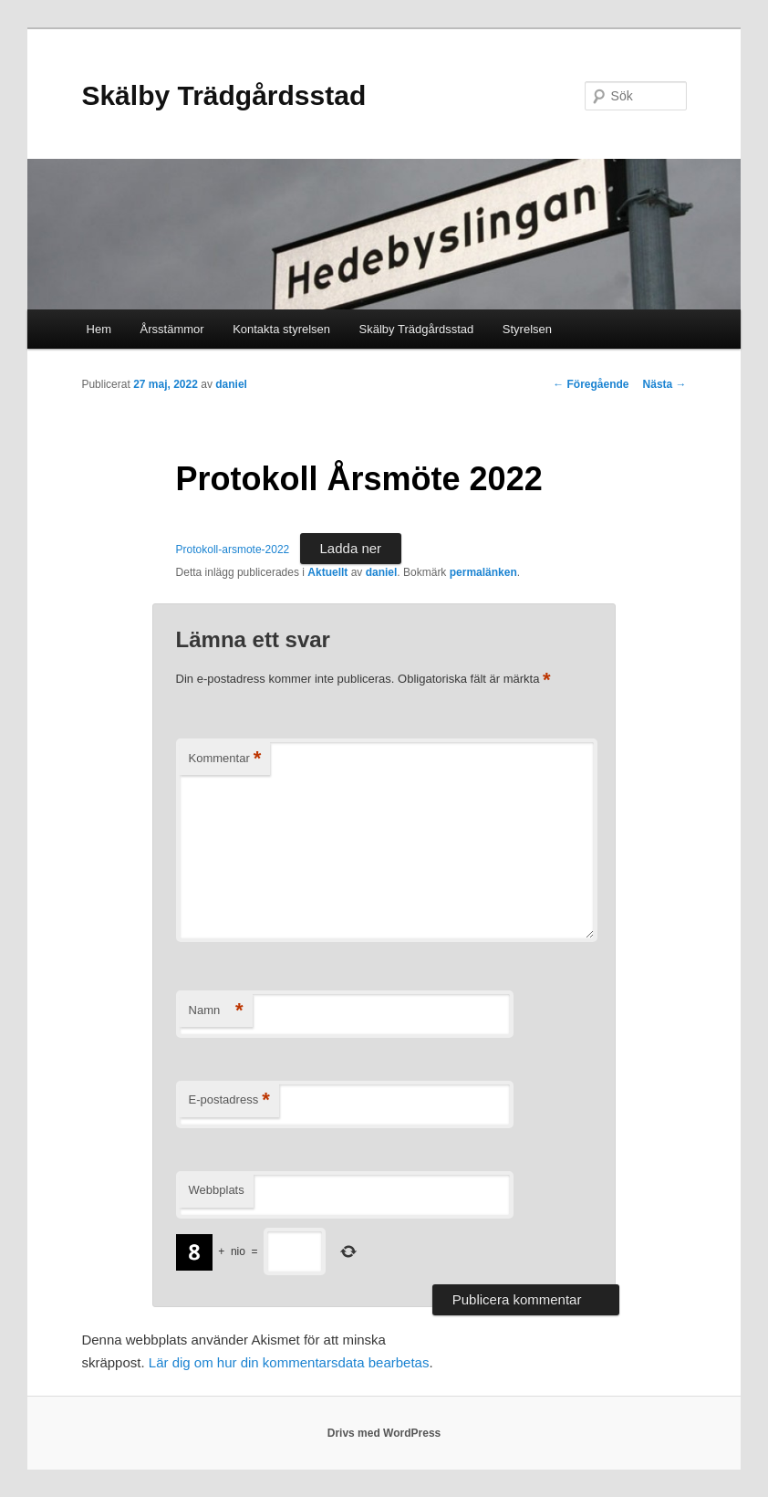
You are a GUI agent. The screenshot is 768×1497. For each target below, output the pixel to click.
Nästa (665, 384)
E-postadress (229, 1100)
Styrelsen (527, 329)
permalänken (483, 572)
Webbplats (216, 1190)
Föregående (590, 384)
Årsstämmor (172, 329)
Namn (216, 1011)
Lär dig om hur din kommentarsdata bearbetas (289, 1362)
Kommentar (225, 759)
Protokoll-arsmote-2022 (233, 549)
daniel (231, 384)
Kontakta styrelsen (281, 329)
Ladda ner (351, 548)
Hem (99, 329)
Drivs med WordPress (384, 1433)
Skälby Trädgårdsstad (223, 95)
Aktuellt (327, 572)
